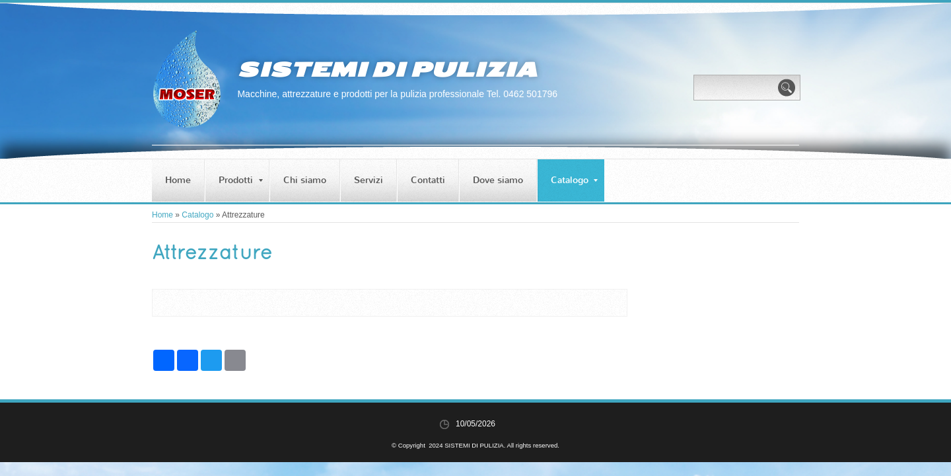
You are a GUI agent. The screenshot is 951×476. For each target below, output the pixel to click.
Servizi (368, 180)
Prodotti (241, 180)
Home (178, 180)
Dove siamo (498, 180)
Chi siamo (304, 180)
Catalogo (574, 180)
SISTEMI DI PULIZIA (387, 69)
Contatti (428, 180)
